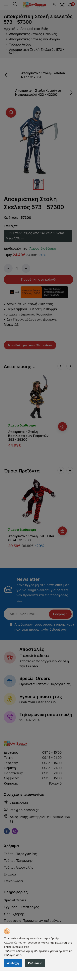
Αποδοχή (13, 963)
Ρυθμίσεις (35, 963)
